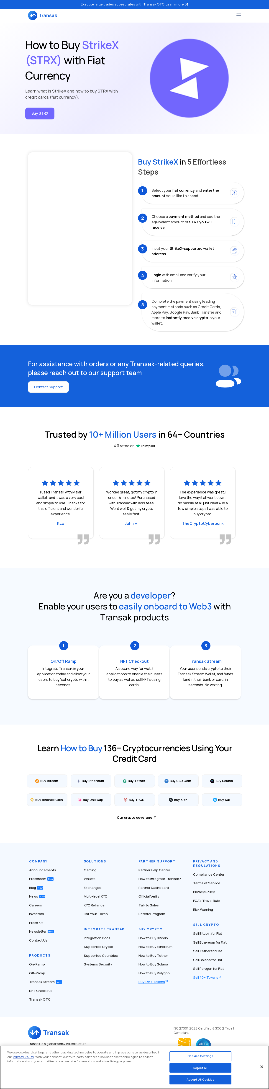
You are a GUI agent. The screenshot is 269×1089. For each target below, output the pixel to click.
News (37, 896)
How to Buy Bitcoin (153, 938)
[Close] (262, 1067)
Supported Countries (101, 955)
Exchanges (93, 887)
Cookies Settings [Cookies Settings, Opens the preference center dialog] (200, 1056)
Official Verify (148, 896)
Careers (35, 905)
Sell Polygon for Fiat (208, 968)
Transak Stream (45, 981)
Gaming (90, 870)
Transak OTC (40, 999)
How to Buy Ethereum (155, 946)
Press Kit (36, 922)
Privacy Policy (204, 892)
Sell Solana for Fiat (207, 959)
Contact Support (48, 387)
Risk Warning (203, 909)
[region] (134, 1067)
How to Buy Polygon (154, 973)
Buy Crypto (150, 929)
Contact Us (38, 940)
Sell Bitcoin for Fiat (207, 933)
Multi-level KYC (95, 896)
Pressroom (41, 878)
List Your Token (96, 913)
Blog (36, 887)
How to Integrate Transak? (159, 878)
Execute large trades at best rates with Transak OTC (134, 4)
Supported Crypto (98, 946)
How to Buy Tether (153, 955)
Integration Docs (97, 938)
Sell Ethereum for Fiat (210, 942)
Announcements (42, 870)
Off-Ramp (37, 973)
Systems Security (98, 964)
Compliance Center (208, 874)
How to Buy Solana (153, 964)
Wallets (89, 878)
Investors (36, 913)
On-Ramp (37, 964)
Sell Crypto (206, 924)
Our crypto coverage (134, 817)
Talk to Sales (148, 905)
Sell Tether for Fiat (207, 951)
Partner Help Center (154, 870)
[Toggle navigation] (238, 15)
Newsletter (41, 931)
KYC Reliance (94, 905)
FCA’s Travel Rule (206, 900)
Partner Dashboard (153, 887)
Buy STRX (39, 113)
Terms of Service (206, 883)
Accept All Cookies (200, 1079)
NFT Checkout (40, 990)
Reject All (200, 1068)
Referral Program (151, 913)
